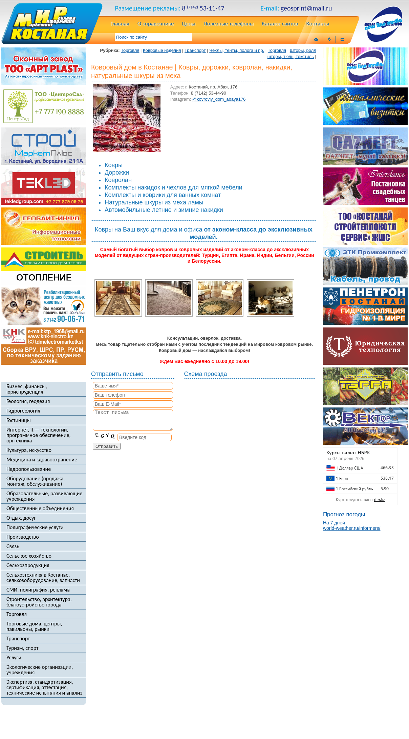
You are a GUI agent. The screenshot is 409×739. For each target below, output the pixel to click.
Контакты (317, 24)
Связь (12, 546)
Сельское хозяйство (28, 556)
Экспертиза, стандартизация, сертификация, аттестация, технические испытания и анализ (44, 687)
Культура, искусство (28, 450)
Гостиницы (18, 420)
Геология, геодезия (28, 401)
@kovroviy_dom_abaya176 (219, 99)
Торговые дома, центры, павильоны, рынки (34, 626)
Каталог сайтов (280, 24)
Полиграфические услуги (35, 527)
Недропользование (28, 469)
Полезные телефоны (228, 24)
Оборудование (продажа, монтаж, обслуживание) (35, 481)
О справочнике (155, 24)
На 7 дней (334, 522)
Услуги (13, 657)
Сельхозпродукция (27, 565)
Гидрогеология (23, 411)
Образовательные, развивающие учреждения (44, 496)
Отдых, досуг (21, 518)
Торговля (16, 614)
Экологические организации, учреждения (39, 669)
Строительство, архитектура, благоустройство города (39, 602)
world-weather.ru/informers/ (352, 528)
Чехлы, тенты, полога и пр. (236, 50)
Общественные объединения (40, 508)
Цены (189, 24)
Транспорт (18, 638)
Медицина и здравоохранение (41, 459)
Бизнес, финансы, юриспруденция (26, 389)
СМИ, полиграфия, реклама (38, 590)
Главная (119, 24)
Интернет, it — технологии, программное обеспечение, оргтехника (38, 435)
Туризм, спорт (22, 648)
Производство (22, 537)
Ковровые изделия (162, 50)
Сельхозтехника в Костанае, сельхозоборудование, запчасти (43, 577)
